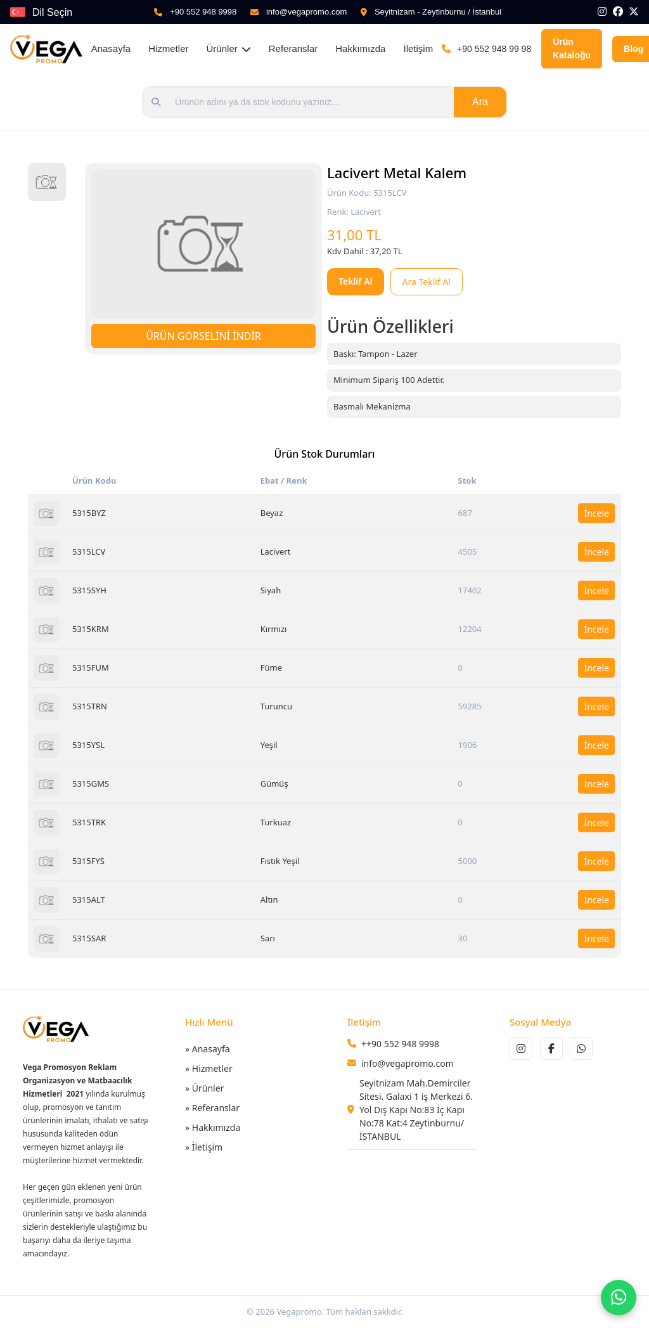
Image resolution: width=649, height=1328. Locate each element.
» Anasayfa (207, 1049)
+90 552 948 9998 (203, 11)
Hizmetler (168, 48)
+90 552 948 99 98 (494, 49)
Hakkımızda (360, 48)
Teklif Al (355, 281)
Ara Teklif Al (426, 282)
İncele (596, 513)
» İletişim (203, 1147)
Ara (480, 101)
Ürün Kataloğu (572, 48)
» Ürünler (204, 1088)
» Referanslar (212, 1108)
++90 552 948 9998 (400, 1044)
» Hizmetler (209, 1068)
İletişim (418, 48)
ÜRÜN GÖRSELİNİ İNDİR (203, 336)
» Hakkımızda (212, 1127)
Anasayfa (111, 48)
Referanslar (293, 48)
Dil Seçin (52, 12)
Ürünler (229, 48)
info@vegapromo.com (306, 11)
